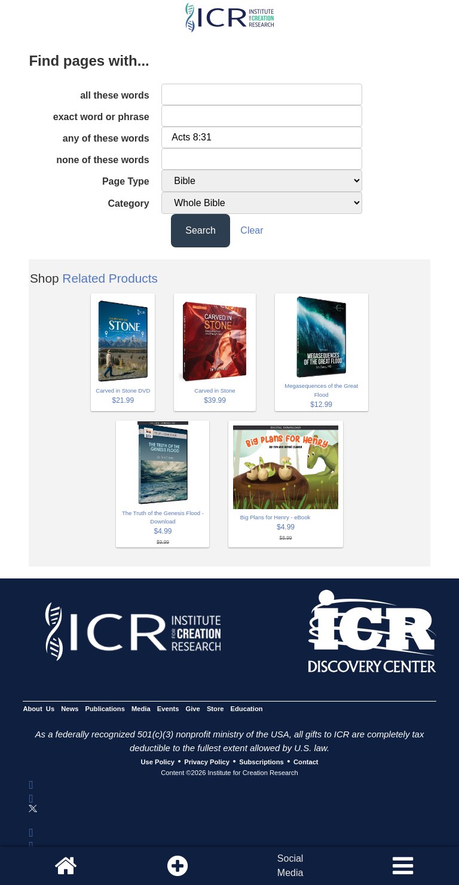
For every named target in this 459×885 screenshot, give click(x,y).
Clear (251, 230)
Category (128, 203)
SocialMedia (290, 865)
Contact (306, 761)
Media (141, 708)
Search (200, 230)
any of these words (106, 138)
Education (247, 708)
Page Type (125, 181)
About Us (38, 708)
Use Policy (157, 761)
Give (193, 708)
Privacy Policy (207, 761)
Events (168, 708)
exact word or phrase (101, 117)
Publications (105, 708)
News (69, 708)
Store (215, 708)
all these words (114, 95)
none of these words (102, 160)
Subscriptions (261, 761)
